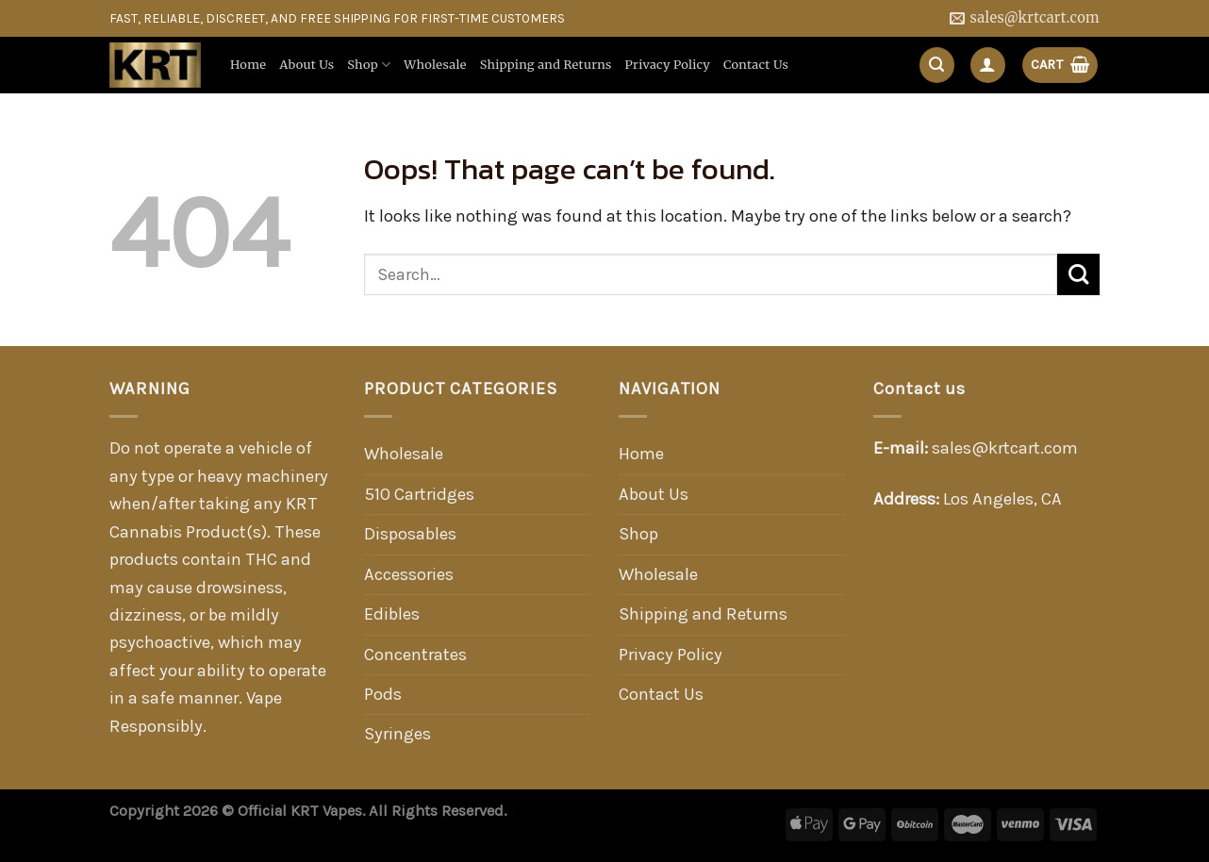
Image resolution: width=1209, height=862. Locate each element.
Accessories (409, 574)
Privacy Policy (668, 65)
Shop (368, 65)
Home (248, 65)
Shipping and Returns (546, 65)
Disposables (410, 533)
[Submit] (1078, 275)
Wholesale (435, 65)
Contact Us (755, 65)
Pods (383, 694)
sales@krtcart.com (1005, 448)
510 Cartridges (419, 494)
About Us (306, 65)
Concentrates (415, 654)
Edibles (392, 614)
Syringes (397, 733)
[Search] (936, 64)
